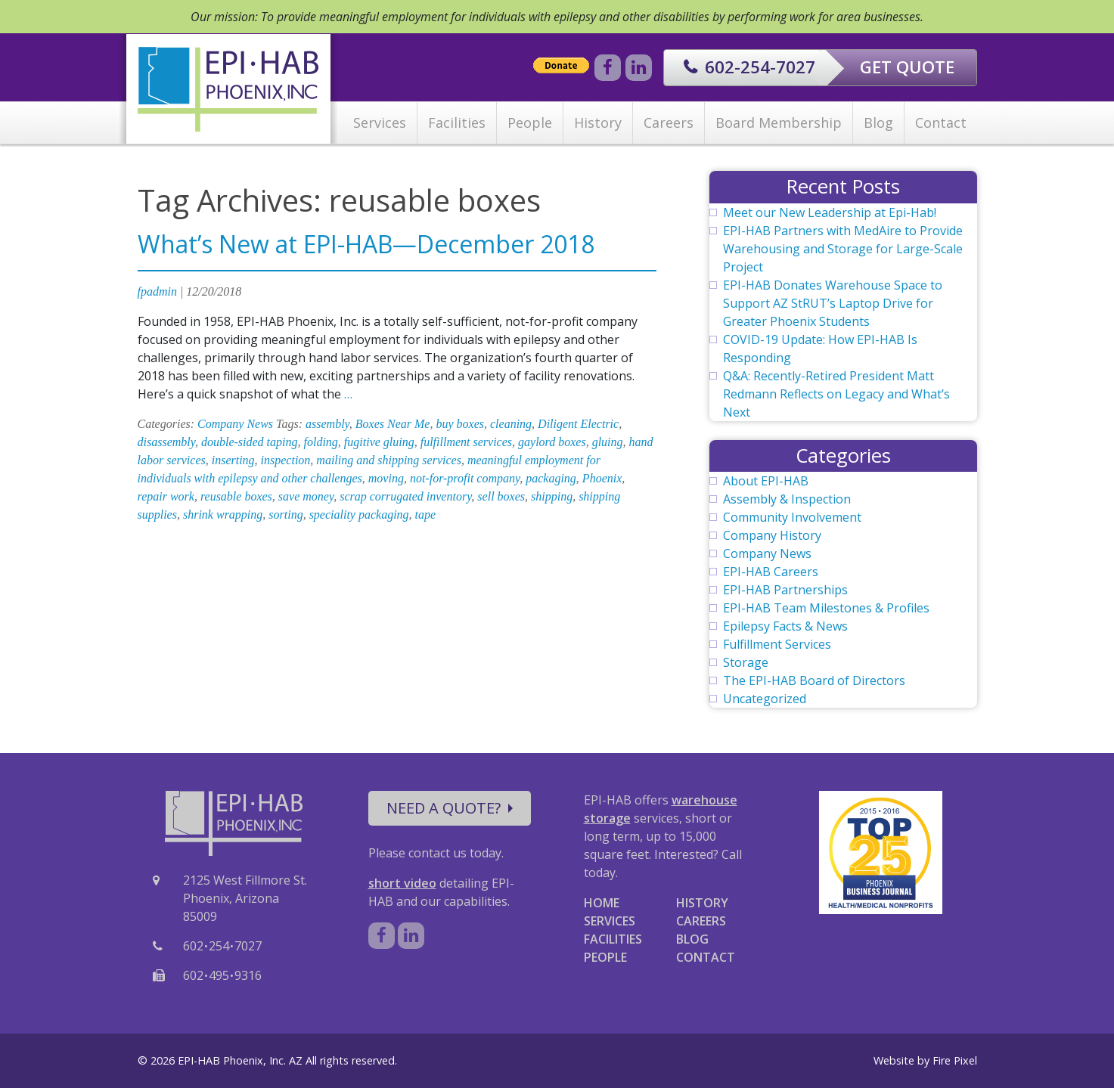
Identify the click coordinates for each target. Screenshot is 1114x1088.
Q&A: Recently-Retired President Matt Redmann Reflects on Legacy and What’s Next (836, 393)
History (598, 122)
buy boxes (460, 423)
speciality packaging (359, 514)
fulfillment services (466, 442)
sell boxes (501, 496)
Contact (941, 122)
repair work (166, 496)
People (529, 122)
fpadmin (157, 291)
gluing (607, 442)
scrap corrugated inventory (405, 496)
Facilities (457, 122)
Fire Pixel (954, 1060)
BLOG (692, 939)
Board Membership (778, 122)
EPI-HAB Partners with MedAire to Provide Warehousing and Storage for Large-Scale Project (843, 248)
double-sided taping (249, 442)
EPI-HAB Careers (770, 571)
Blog (878, 122)
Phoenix (602, 478)
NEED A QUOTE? (449, 808)
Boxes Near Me (392, 423)
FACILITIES (613, 939)
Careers (669, 122)
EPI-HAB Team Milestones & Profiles (826, 608)
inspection (286, 460)
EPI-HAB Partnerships (785, 589)
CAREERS (701, 921)
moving (386, 478)
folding (321, 442)
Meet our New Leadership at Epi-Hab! (829, 212)
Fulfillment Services (777, 644)
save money (306, 496)
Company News (235, 423)
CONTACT (705, 957)
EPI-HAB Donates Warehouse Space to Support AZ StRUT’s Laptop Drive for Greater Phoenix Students (832, 303)
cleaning (511, 423)
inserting (233, 460)
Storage (745, 662)
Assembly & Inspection (787, 499)
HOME (601, 902)
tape (425, 514)
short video (402, 883)
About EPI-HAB (765, 481)
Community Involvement (792, 517)
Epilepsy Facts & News (785, 626)
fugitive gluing (379, 442)
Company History (772, 535)
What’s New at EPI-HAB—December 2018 (366, 244)
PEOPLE (605, 957)
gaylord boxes (552, 442)
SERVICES (609, 921)
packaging (551, 478)
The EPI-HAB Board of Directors (814, 680)
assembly (327, 423)
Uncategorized (764, 698)
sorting (285, 514)
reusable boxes (236, 496)
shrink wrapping (222, 514)
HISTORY (702, 902)
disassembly (166, 442)
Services (379, 122)
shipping (552, 496)
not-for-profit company (465, 478)
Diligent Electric (578, 423)
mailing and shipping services (388, 460)
